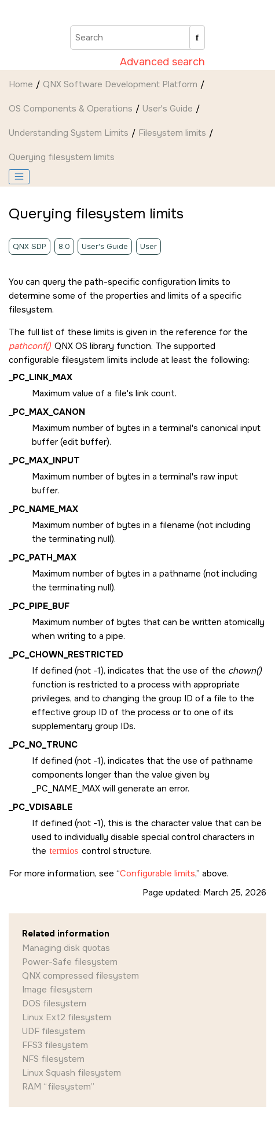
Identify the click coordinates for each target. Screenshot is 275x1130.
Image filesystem (57, 989)
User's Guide (167, 108)
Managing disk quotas (66, 948)
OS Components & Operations (71, 108)
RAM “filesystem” (58, 1086)
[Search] (197, 37)
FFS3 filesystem (55, 1045)
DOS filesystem (54, 1003)
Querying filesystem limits (62, 157)
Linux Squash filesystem (71, 1073)
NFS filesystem (53, 1059)
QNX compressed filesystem (80, 976)
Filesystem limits (172, 133)
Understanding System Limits (69, 133)
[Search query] (137, 37)
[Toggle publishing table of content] (19, 176)
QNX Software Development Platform (120, 84)
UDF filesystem (53, 1031)
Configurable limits (157, 873)
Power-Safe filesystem (70, 962)
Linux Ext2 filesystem (66, 1017)
